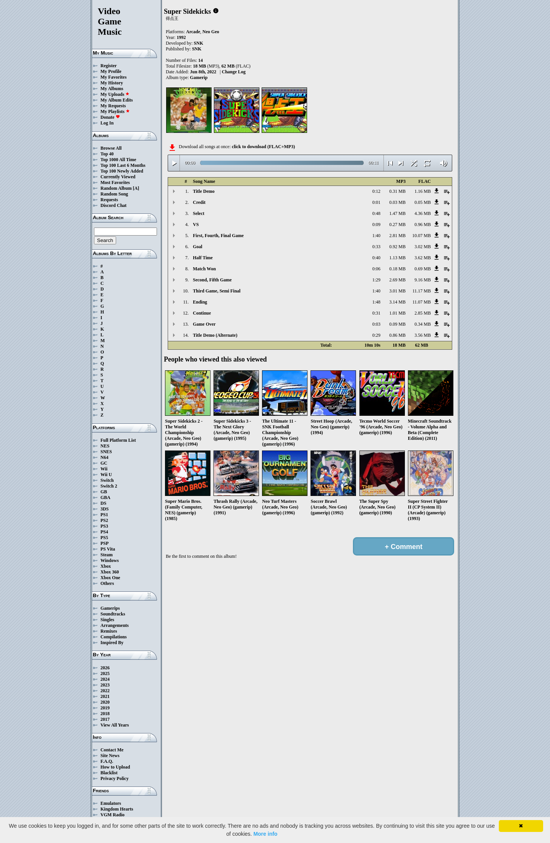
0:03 (376, 324)
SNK (198, 43)
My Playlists (115, 111)
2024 (105, 679)
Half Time (203, 257)
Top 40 (107, 154)
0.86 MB (397, 335)
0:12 (376, 191)
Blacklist (109, 772)
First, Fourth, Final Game (218, 235)
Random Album (116, 188)
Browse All (110, 148)
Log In (106, 123)
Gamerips (110, 608)
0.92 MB (397, 246)
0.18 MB (397, 268)
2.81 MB (397, 235)
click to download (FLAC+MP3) (263, 146)
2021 (105, 696)
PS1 (104, 514)
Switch (107, 480)
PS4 (104, 532)
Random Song (114, 194)
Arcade (193, 31)
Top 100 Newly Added (121, 171)
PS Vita (107, 549)
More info (265, 834)
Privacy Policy (114, 778)
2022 (105, 690)
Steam (106, 554)
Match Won (204, 268)
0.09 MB (397, 324)
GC (103, 463)
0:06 (376, 268)
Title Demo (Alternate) (215, 335)
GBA (105, 497)
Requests (109, 199)
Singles (107, 619)
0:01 (376, 202)
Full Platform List (118, 440)
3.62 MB (422, 257)
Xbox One (110, 577)
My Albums (111, 88)
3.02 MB (422, 246)
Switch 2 (108, 486)
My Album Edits (116, 100)
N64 (104, 457)
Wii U (106, 474)
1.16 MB (422, 191)
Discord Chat (113, 205)
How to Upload (115, 767)
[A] (136, 188)
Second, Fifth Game (212, 280)
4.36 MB (422, 213)
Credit (199, 202)
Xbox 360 (109, 572)
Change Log (234, 71)
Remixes (108, 631)
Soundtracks (112, 614)
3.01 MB (397, 291)
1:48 (376, 302)
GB (103, 491)
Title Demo (204, 191)
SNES (106, 451)
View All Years (114, 725)
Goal (197, 246)
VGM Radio (112, 814)
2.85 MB (422, 313)
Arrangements (114, 625)
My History (111, 83)
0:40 (376, 257)
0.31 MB (397, 191)
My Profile (110, 71)
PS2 (104, 520)
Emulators (110, 803)
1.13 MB (397, 257)
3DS (104, 509)
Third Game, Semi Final (217, 291)
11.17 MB (421, 291)
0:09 (376, 224)
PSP (104, 543)
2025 (105, 673)
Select (198, 213)
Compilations (113, 637)
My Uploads (114, 94)
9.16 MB (422, 280)
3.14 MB (397, 302)
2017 (105, 719)
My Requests (113, 105)
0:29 (376, 335)
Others (107, 583)
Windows (109, 560)
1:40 (376, 235)
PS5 (104, 537)
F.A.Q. (106, 761)
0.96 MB (422, 224)
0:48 (376, 213)
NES (104, 446)
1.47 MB (397, 213)
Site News (110, 755)
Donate (110, 117)
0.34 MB (422, 324)
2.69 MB (397, 280)
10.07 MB (421, 235)
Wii (103, 469)
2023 (105, 685)
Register (108, 65)
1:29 (376, 280)
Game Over (204, 324)
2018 (105, 713)
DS (103, 503)
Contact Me (111, 750)
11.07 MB (421, 302)
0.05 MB (422, 202)
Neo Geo (210, 31)
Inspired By (111, 642)
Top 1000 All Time (118, 159)
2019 (105, 708)
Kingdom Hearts (116, 809)
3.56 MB (422, 335)
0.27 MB (397, 224)
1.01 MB (397, 313)
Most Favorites (115, 182)
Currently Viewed (117, 176)
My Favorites (113, 77)
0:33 (376, 246)
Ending (200, 302)
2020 (105, 702)
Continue (202, 313)
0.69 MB (422, 268)
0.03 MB (397, 202)
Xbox (105, 566)
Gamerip (198, 77)
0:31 (376, 313)
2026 (105, 667)
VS (196, 224)
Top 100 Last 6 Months (123, 165)
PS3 (104, 526)
